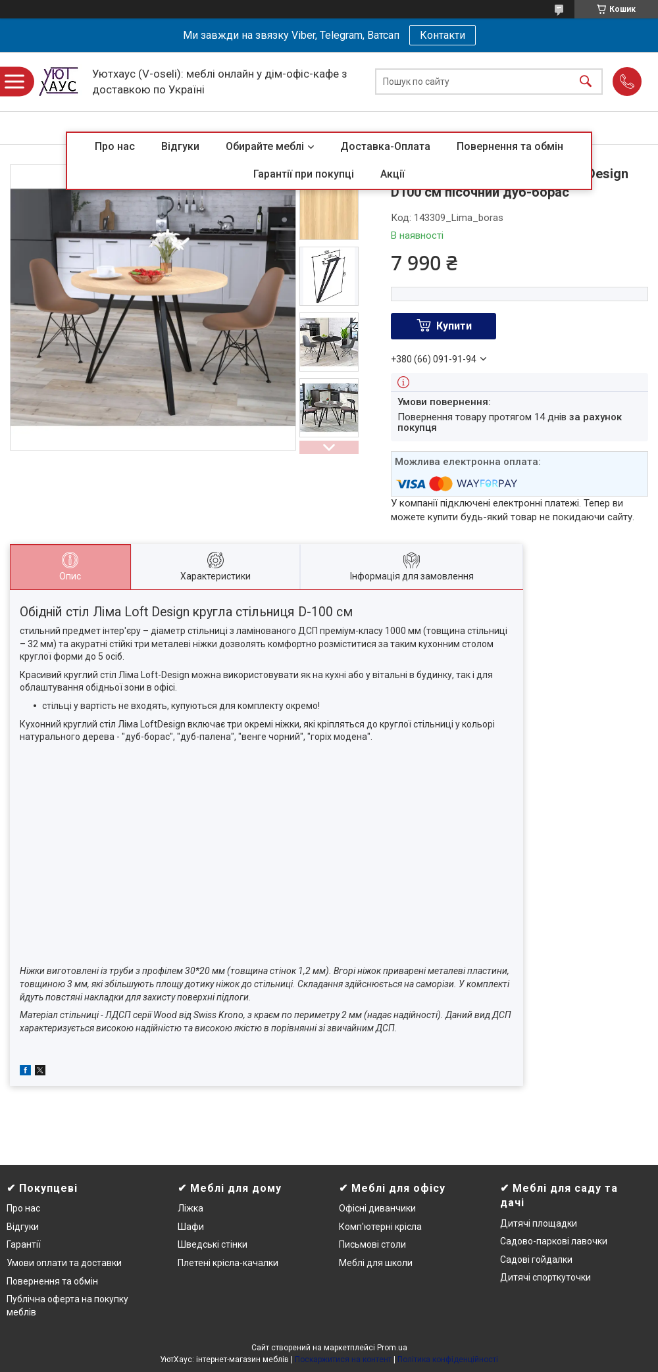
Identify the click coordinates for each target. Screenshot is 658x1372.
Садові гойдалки (536, 1259)
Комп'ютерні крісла (380, 1226)
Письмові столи (372, 1244)
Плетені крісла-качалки (228, 1263)
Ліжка (190, 1208)
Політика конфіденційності (447, 1359)
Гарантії (24, 1244)
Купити (454, 326)
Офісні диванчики (377, 1208)
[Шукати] (585, 82)
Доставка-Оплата (385, 146)
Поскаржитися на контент (343, 1359)
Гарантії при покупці (303, 174)
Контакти (442, 35)
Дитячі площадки (538, 1223)
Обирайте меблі (265, 146)
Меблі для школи (376, 1263)
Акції (392, 174)
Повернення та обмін (510, 146)
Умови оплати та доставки (64, 1263)
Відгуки (180, 146)
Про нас (115, 146)
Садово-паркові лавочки (553, 1241)
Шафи (191, 1226)
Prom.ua (392, 1347)
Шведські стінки (212, 1244)
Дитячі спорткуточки (545, 1277)
